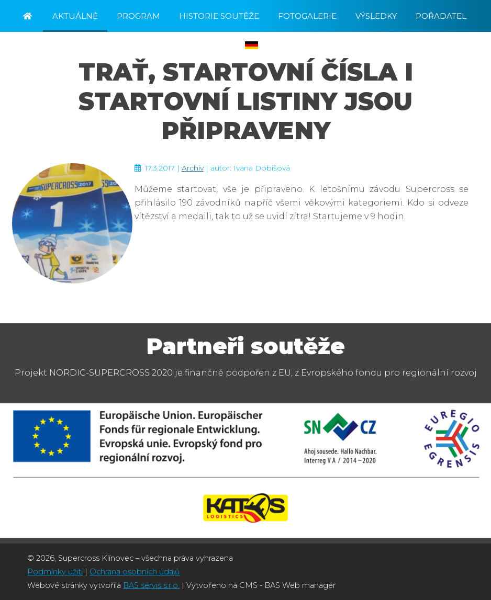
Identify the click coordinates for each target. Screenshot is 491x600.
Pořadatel (441, 16)
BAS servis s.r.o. (151, 585)
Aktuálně (75, 16)
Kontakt (136, 46)
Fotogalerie (307, 16)
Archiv (193, 168)
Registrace (200, 46)
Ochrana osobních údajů (135, 571)
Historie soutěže (219, 16)
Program (138, 16)
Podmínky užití (55, 571)
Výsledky (376, 16)
